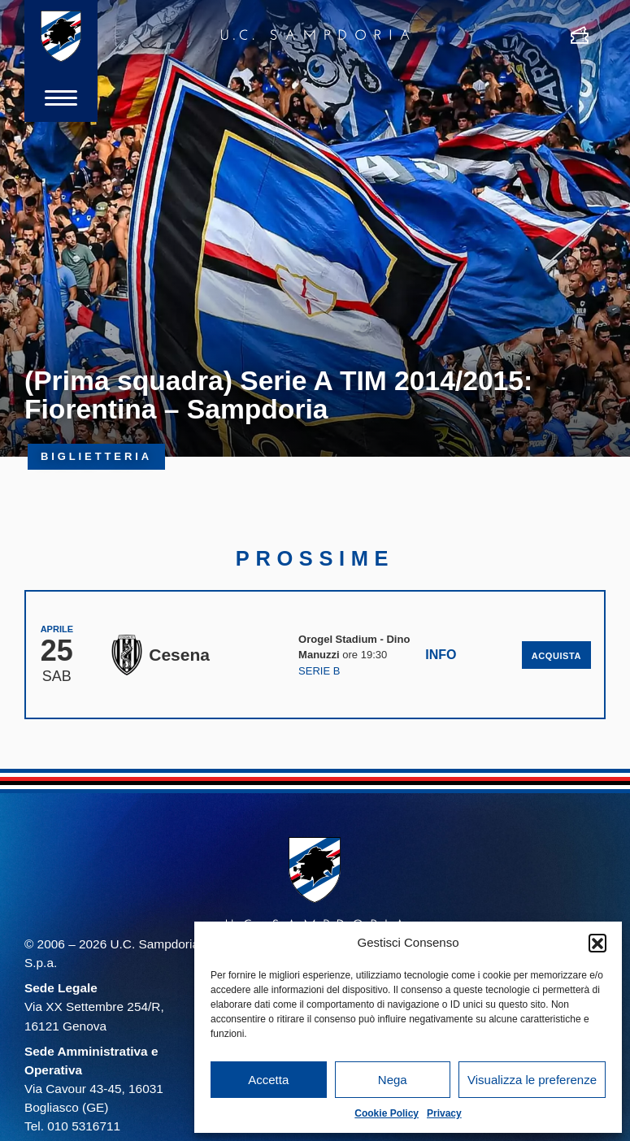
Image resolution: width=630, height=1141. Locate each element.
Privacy (444, 1113)
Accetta (268, 1080)
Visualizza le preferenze (532, 1080)
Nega (392, 1080)
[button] (597, 943)
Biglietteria (96, 456)
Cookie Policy (386, 1113)
